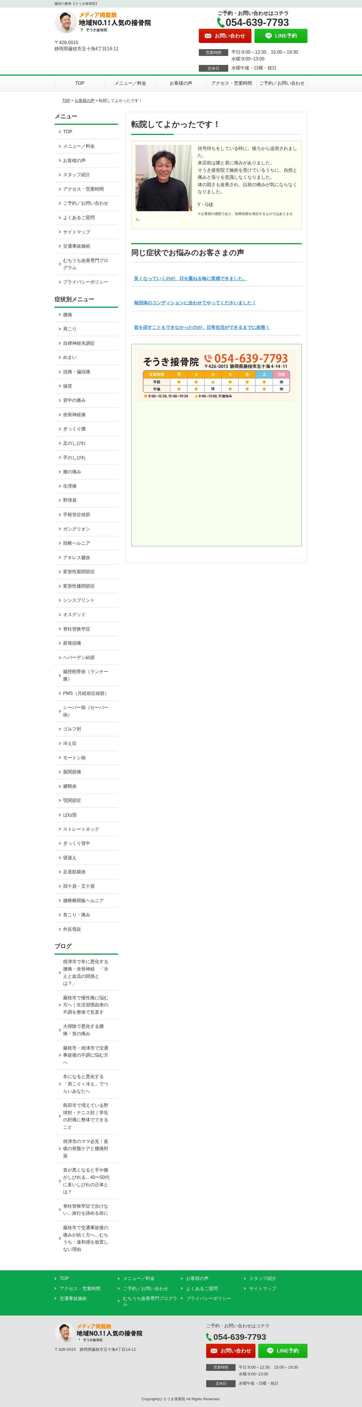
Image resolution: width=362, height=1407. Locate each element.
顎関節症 (72, 800)
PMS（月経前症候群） (86, 693)
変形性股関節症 (79, 571)
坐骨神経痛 (74, 414)
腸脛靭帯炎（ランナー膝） (85, 675)
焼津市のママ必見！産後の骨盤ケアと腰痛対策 (85, 1148)
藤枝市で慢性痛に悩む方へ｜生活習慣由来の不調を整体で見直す (85, 1005)
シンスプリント (79, 600)
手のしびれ (74, 457)
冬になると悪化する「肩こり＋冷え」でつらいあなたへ (85, 1083)
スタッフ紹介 (76, 174)
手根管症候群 (76, 514)
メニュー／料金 (130, 83)
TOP (80, 83)
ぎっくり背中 (76, 843)
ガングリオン (76, 529)
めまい (70, 357)
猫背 (67, 386)
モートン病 (74, 757)
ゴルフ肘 (72, 729)
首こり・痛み (76, 914)
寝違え (70, 857)
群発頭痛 (72, 643)
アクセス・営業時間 (231, 83)
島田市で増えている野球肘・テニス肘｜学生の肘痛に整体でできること (85, 1116)
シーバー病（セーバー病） (85, 711)
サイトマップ (76, 232)
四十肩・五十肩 (79, 886)
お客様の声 (181, 83)
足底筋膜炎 (74, 871)
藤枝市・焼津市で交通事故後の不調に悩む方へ (85, 1055)
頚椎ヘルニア (76, 543)
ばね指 (70, 814)
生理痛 (70, 486)
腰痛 (67, 314)
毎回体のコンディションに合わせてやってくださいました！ (195, 302)
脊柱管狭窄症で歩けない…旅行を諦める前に (85, 1210)
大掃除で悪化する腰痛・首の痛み (83, 1030)
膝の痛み (72, 471)
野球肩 (70, 500)
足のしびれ (74, 443)
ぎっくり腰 (74, 428)
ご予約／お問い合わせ (282, 83)
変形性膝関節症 (79, 586)
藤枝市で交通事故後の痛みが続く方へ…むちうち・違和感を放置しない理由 (85, 1238)
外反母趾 (72, 929)
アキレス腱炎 (76, 557)
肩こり (70, 328)
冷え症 (70, 743)
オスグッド (74, 614)
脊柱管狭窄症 (76, 629)
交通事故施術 (76, 246)
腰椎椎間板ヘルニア (83, 900)
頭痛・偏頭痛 (76, 371)
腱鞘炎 (70, 786)
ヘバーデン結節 (79, 657)
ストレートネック (81, 829)
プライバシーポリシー (85, 282)
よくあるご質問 (79, 217)
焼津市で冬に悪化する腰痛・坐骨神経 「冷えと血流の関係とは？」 (85, 972)
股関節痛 (72, 771)
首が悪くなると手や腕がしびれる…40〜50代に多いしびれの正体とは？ (86, 1181)
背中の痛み (74, 400)
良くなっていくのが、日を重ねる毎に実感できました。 (190, 278)
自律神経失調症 (79, 343)
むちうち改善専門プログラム (85, 264)
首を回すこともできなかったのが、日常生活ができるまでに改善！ (202, 327)
